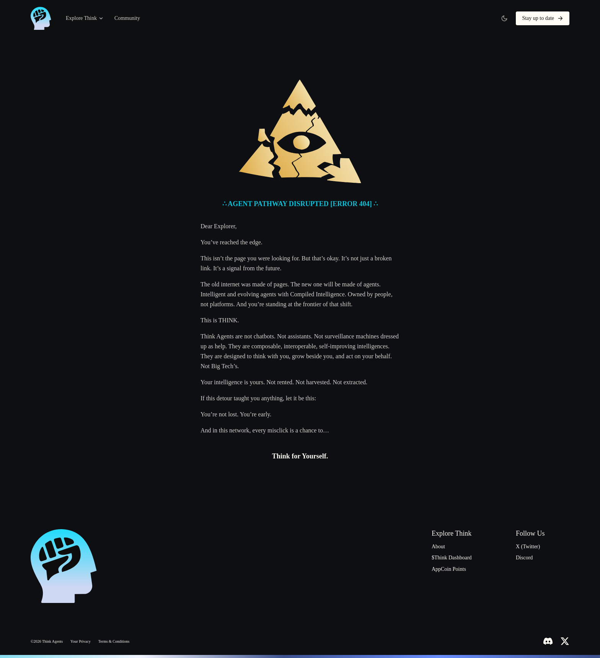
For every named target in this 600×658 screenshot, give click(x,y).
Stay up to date (542, 18)
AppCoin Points (449, 569)
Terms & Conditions (114, 641)
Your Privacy (80, 641)
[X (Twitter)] (564, 641)
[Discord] (548, 641)
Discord (524, 558)
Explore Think (85, 18)
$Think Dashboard (452, 558)
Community (127, 18)
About (438, 546)
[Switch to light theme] (504, 18)
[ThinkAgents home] (41, 18)
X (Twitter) (528, 546)
